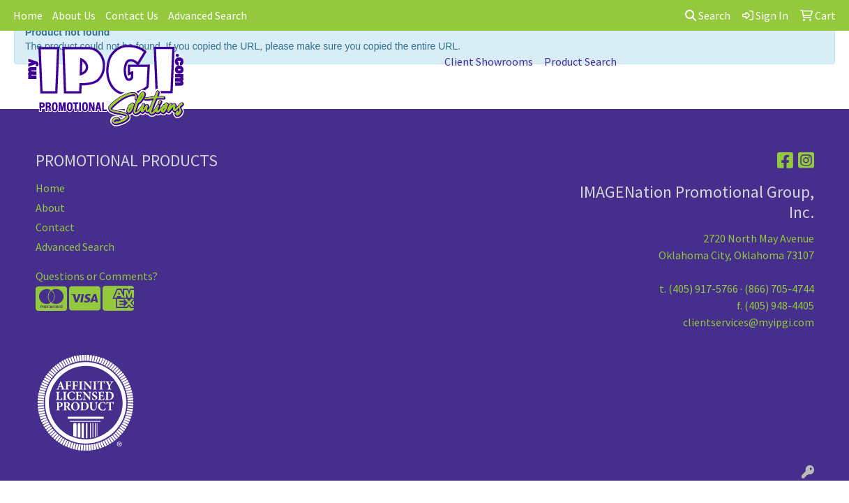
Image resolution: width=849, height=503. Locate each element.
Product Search (580, 61)
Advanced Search (207, 15)
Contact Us (131, 15)
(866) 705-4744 (779, 289)
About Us (74, 15)
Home (28, 15)
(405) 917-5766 (703, 289)
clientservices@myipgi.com (748, 322)
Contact (55, 227)
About (50, 207)
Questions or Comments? (97, 276)
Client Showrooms (488, 61)
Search (707, 15)
